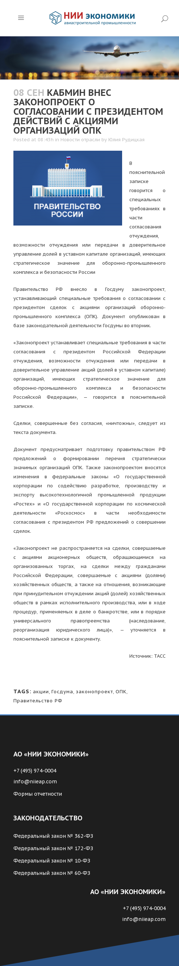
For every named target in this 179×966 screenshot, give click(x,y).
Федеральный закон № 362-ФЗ (53, 836)
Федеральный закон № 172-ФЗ (53, 848)
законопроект (94, 692)
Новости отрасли (80, 140)
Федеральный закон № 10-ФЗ (51, 860)
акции (41, 692)
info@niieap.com (35, 781)
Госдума (62, 692)
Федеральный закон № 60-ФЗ (51, 873)
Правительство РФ (37, 701)
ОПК (121, 692)
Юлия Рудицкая (126, 140)
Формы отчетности (37, 794)
